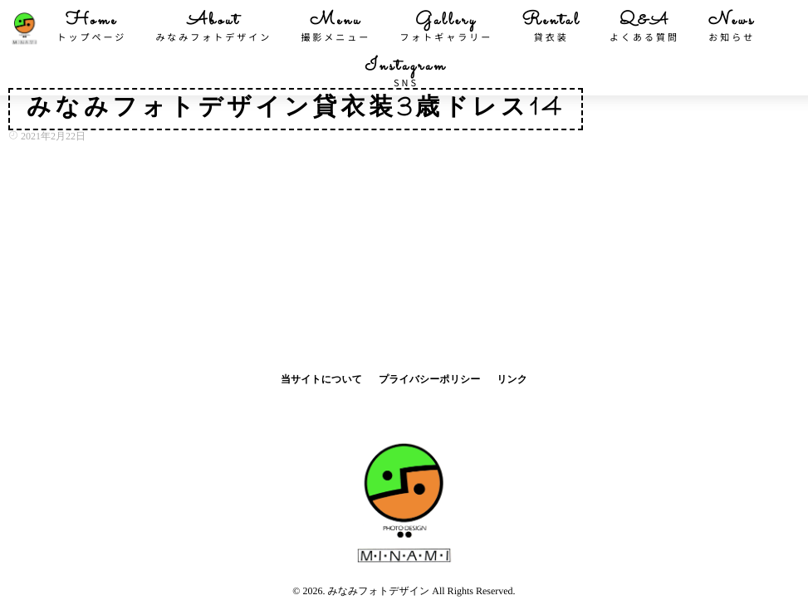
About (213, 26)
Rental (551, 26)
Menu (335, 26)
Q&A (644, 26)
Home (92, 26)
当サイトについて (321, 379)
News (731, 26)
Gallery (445, 26)
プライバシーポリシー (429, 379)
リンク (512, 379)
